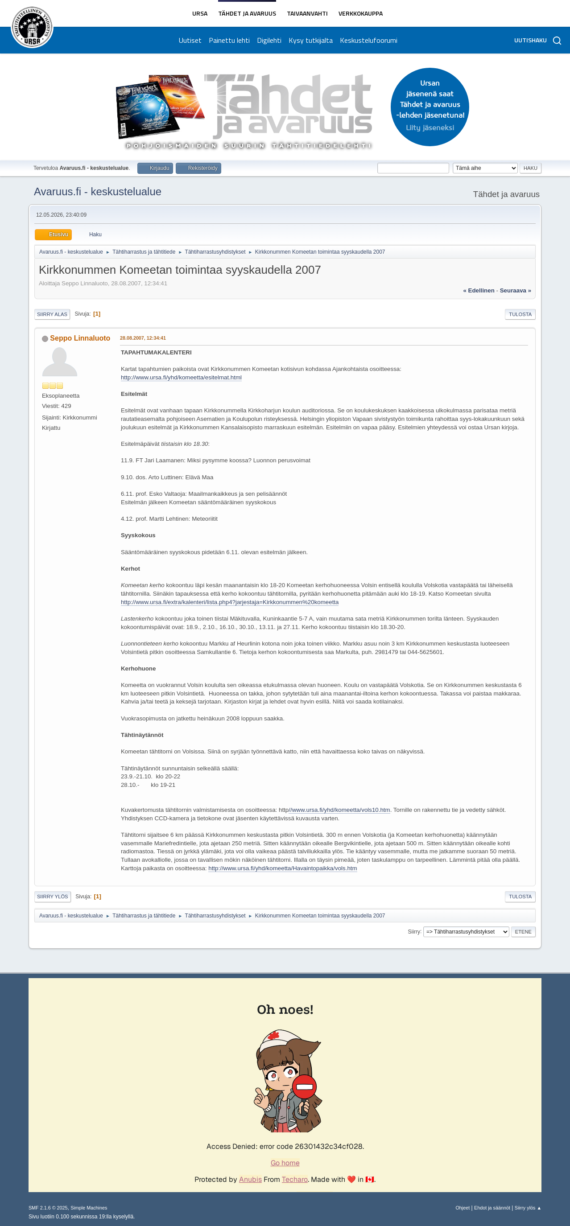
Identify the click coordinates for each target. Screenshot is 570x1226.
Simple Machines (88, 1207)
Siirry (414, 931)
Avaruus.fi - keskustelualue (97, 191)
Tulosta (520, 314)
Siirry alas (52, 314)
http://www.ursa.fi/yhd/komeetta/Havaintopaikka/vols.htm (282, 868)
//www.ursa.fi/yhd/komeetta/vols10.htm (339, 809)
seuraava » (515, 290)
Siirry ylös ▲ (528, 1207)
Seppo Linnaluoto (80, 338)
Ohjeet (462, 1207)
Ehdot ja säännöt (492, 1207)
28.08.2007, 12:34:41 (143, 338)
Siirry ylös (52, 896)
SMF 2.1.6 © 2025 (48, 1207)
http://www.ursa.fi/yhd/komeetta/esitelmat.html (181, 377)
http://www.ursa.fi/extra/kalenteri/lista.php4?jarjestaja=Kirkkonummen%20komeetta (230, 602)
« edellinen (478, 290)
